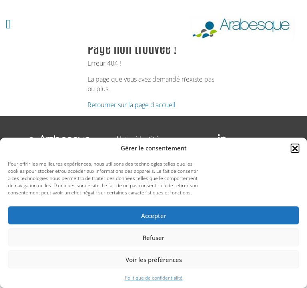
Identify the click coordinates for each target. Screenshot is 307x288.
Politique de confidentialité (154, 277)
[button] (295, 148)
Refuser (153, 238)
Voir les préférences (154, 260)
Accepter (153, 216)
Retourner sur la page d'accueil (131, 104)
